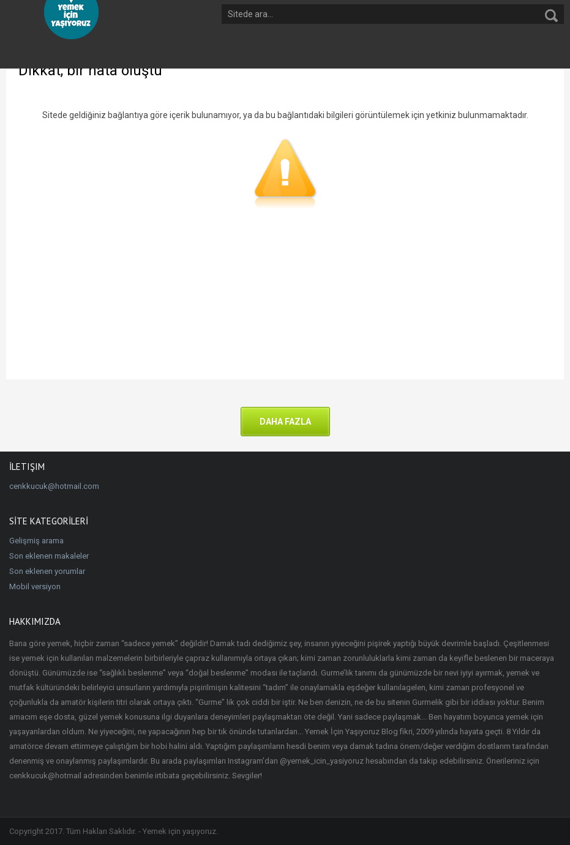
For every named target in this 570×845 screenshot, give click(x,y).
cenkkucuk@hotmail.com (54, 486)
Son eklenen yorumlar (47, 571)
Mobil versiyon (35, 586)
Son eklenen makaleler (49, 555)
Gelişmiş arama (36, 540)
